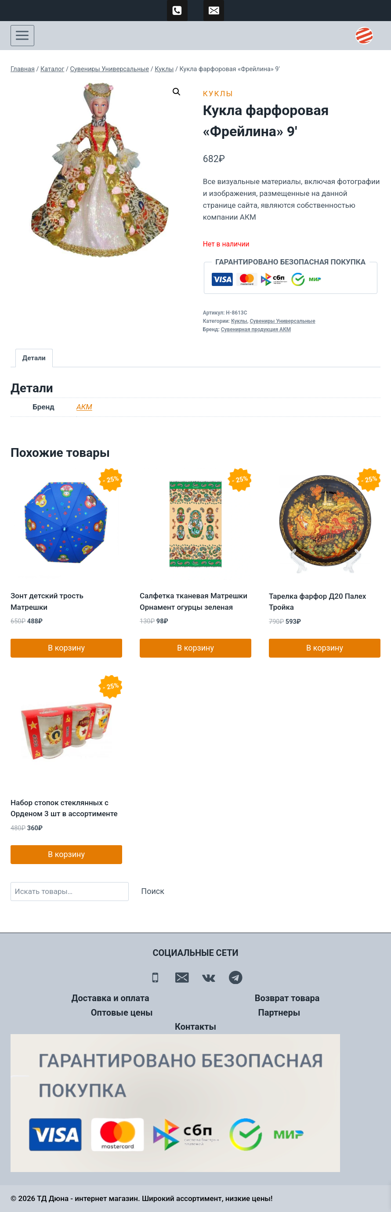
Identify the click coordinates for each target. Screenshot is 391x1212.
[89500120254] (177, 10)
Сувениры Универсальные (282, 321)
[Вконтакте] (209, 977)
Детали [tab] (34, 358)
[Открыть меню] (22, 35)
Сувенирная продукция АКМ (256, 329)
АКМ (84, 406)
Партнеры (279, 1012)
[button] (177, 92)
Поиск (152, 891)
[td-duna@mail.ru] (213, 10)
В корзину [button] (66, 647)
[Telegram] (235, 977)
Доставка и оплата (110, 998)
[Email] (182, 977)
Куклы (218, 93)
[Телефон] (155, 977)
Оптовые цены (122, 1012)
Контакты (195, 1026)
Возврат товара (287, 998)
